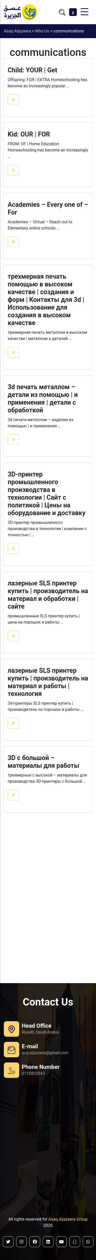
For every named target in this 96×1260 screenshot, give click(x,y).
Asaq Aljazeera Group (68, 1219)
